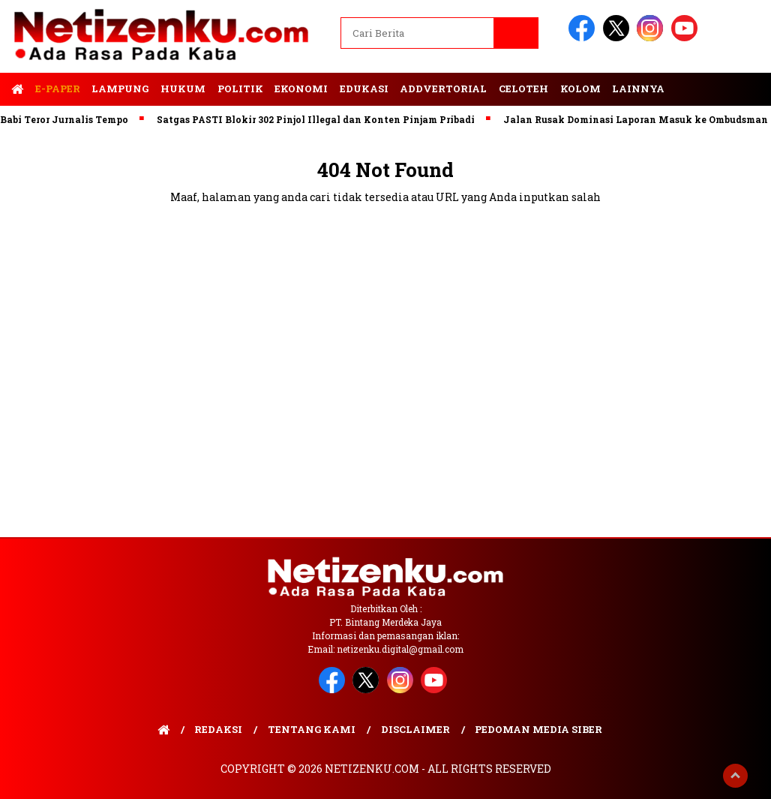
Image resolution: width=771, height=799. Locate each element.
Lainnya (638, 88)
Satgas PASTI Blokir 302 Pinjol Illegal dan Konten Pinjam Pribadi (319, 119)
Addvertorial (443, 88)
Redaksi (218, 729)
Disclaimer (415, 729)
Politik (240, 88)
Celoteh (523, 88)
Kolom (580, 88)
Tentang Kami (312, 729)
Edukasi (364, 88)
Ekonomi (301, 88)
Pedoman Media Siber (538, 729)
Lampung (120, 88)
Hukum (183, 88)
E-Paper (57, 88)
